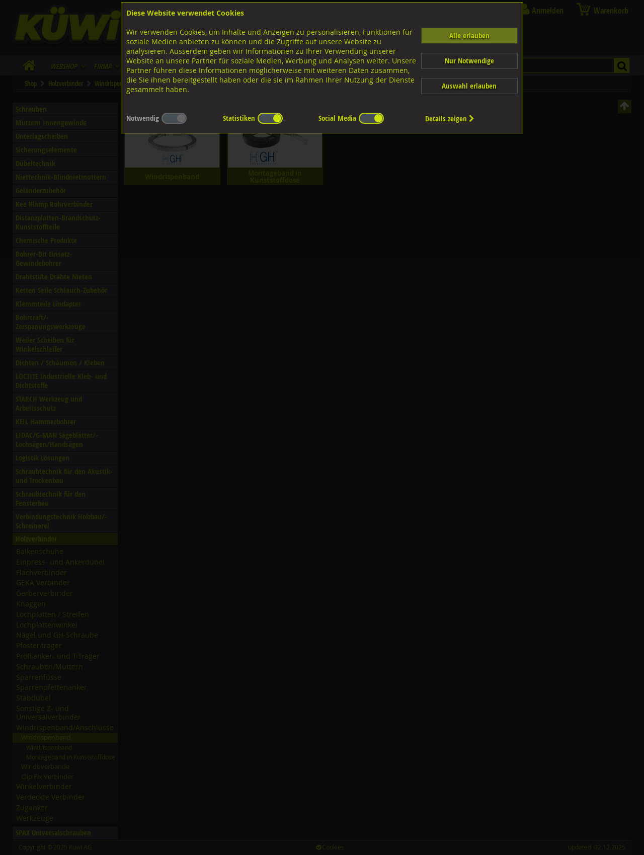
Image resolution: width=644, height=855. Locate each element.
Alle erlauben (469, 35)
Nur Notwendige (469, 60)
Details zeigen (449, 118)
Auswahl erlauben (469, 86)
